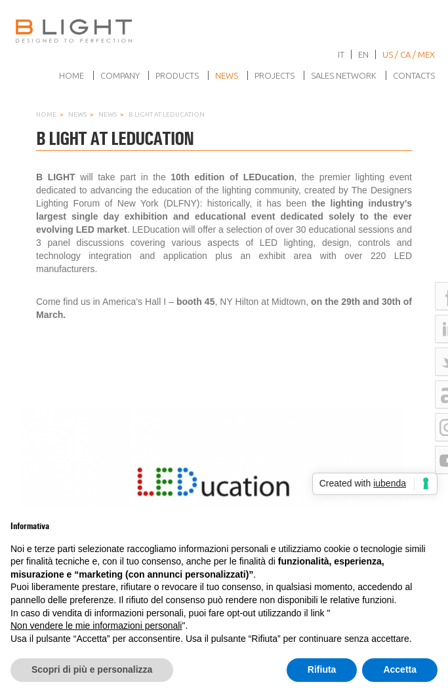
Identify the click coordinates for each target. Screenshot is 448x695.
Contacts (414, 75)
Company (120, 75)
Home (71, 75)
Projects (275, 75)
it (341, 54)
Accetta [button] (400, 669)
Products (177, 75)
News (226, 75)
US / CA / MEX (408, 54)
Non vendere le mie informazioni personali (96, 625)
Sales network (344, 75)
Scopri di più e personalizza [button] (91, 669)
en (363, 54)
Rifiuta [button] (322, 669)
